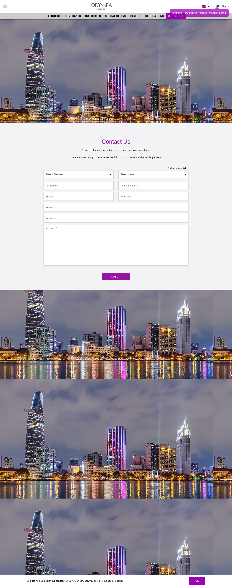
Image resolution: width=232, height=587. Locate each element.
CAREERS (135, 16)
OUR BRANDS (73, 16)
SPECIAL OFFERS (115, 16)
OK (197, 580)
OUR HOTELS (93, 16)
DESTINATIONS (154, 16)
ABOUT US (54, 16)
